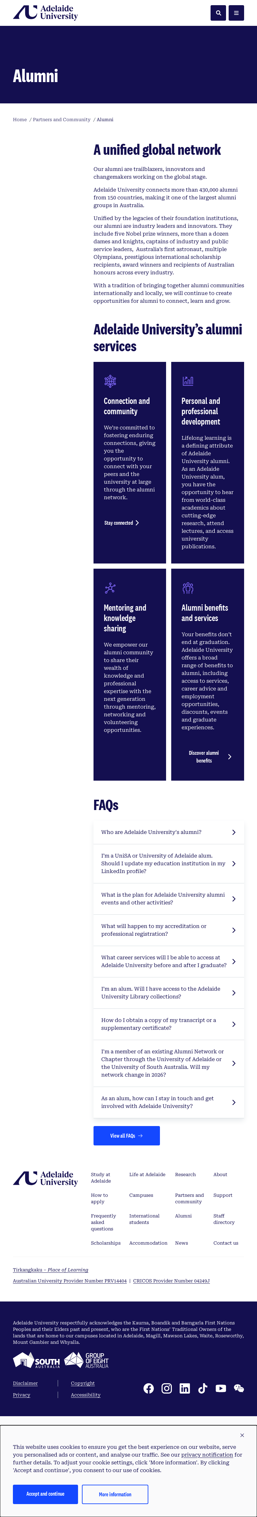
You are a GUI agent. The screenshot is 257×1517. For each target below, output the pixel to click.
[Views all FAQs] (127, 1259)
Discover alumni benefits (204, 880)
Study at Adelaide (101, 1301)
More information (115, 1494)
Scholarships (106, 1366)
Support (222, 1318)
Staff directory (224, 1342)
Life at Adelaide (147, 1298)
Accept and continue (45, 1493)
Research (185, 1298)
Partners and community (189, 1322)
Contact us (225, 1366)
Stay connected (118, 646)
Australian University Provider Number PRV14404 (70, 1404)
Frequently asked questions (103, 1346)
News (181, 1366)
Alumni (183, 1339)
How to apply (99, 1322)
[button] (242, 1435)
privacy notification (207, 1455)
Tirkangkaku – (50, 1393)
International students (144, 1342)
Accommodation (148, 1366)
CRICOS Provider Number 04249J (171, 1404)
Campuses (141, 1318)
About (220, 1298)
